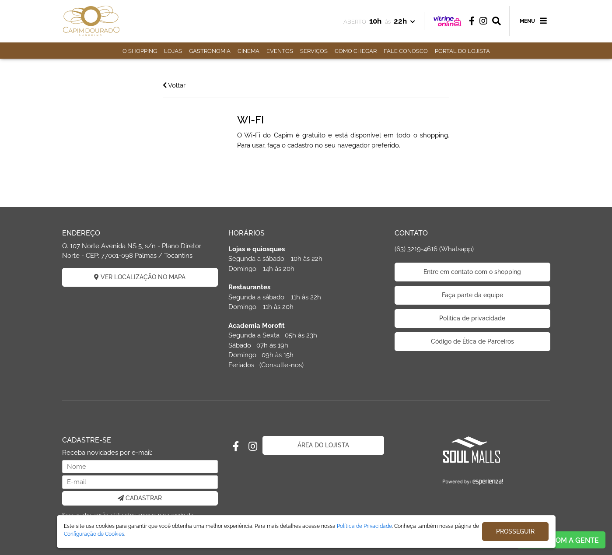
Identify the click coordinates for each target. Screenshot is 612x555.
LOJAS (173, 51)
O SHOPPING (139, 51)
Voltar (174, 85)
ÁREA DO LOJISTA (323, 445)
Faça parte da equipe (472, 295)
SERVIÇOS (314, 51)
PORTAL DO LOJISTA (462, 51)
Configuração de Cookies (94, 534)
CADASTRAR (140, 498)
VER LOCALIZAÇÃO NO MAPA (139, 277)
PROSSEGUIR (515, 531)
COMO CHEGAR (356, 51)
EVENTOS (279, 51)
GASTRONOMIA (210, 51)
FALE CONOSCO (406, 51)
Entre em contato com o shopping (472, 271)
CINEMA (248, 51)
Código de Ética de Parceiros (472, 341)
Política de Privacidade (364, 526)
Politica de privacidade (472, 318)
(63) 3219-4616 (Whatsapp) (434, 249)
